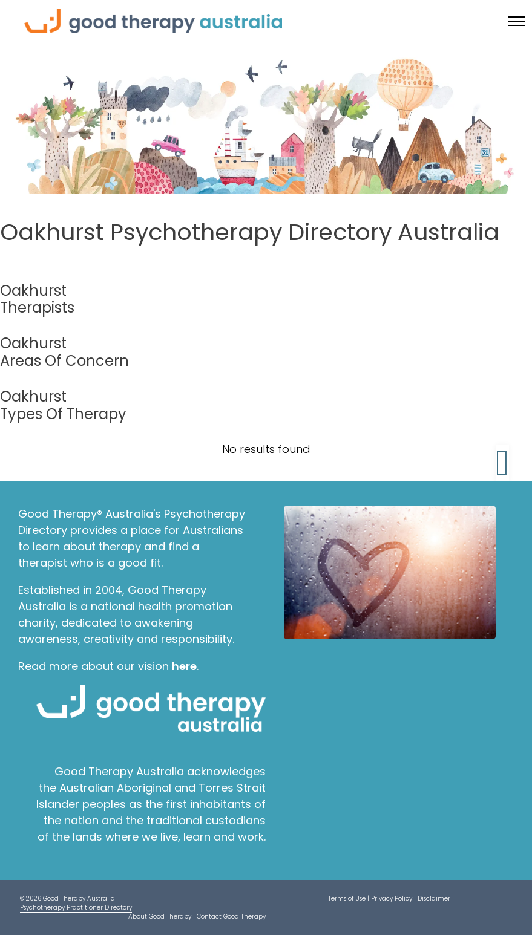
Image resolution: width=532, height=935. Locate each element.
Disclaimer (434, 898)
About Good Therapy (159, 916)
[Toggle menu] (516, 21)
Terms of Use (347, 898)
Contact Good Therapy (231, 916)
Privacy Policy (391, 898)
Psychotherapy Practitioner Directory (76, 907)
